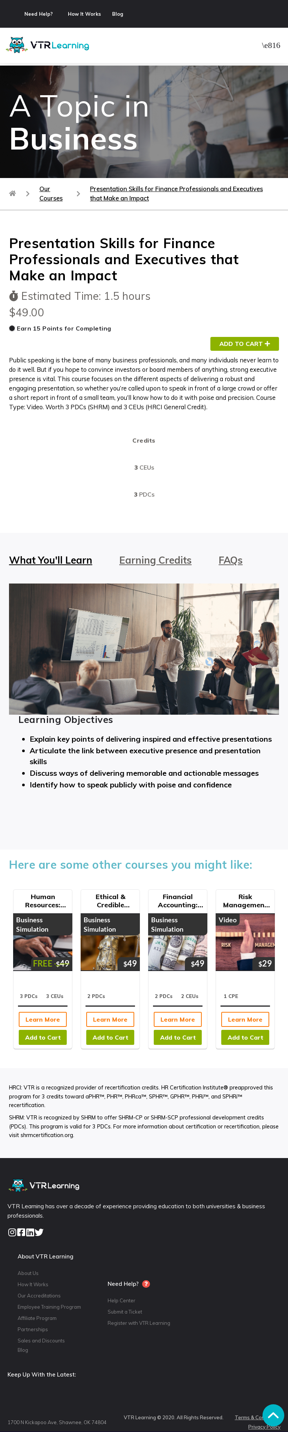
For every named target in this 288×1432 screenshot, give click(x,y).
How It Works (84, 14)
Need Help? (38, 14)
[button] (271, 45)
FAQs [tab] (231, 560)
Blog (117, 14)
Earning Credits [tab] (155, 560)
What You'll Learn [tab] (50, 560)
